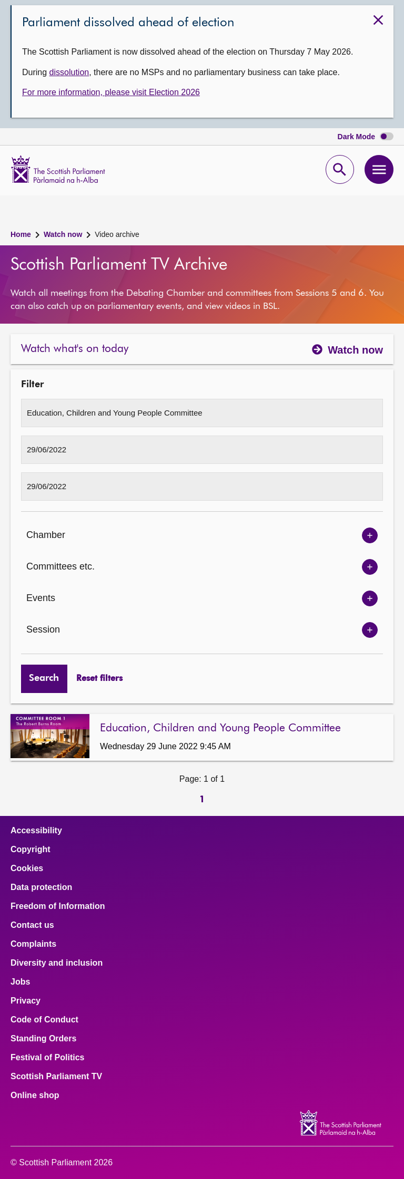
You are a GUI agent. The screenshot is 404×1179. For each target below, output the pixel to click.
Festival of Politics (47, 1057)
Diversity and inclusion (57, 963)
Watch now (63, 234)
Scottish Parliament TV (56, 1076)
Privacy (26, 1001)
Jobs (20, 982)
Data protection (41, 887)
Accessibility (36, 830)
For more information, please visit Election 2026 (111, 92)
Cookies (27, 868)
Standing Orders (43, 1039)
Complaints (33, 944)
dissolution (69, 72)
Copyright (30, 849)
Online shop (35, 1095)
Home (21, 234)
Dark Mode (365, 137)
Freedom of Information (58, 906)
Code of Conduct (44, 1020)
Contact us (32, 925)
